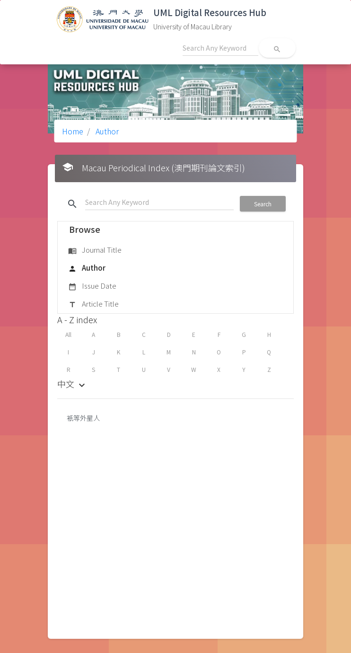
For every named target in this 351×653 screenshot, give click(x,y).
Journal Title (95, 250)
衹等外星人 (83, 418)
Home (72, 131)
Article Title (93, 304)
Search (263, 204)
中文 (72, 384)
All (68, 334)
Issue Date (92, 286)
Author (106, 131)
